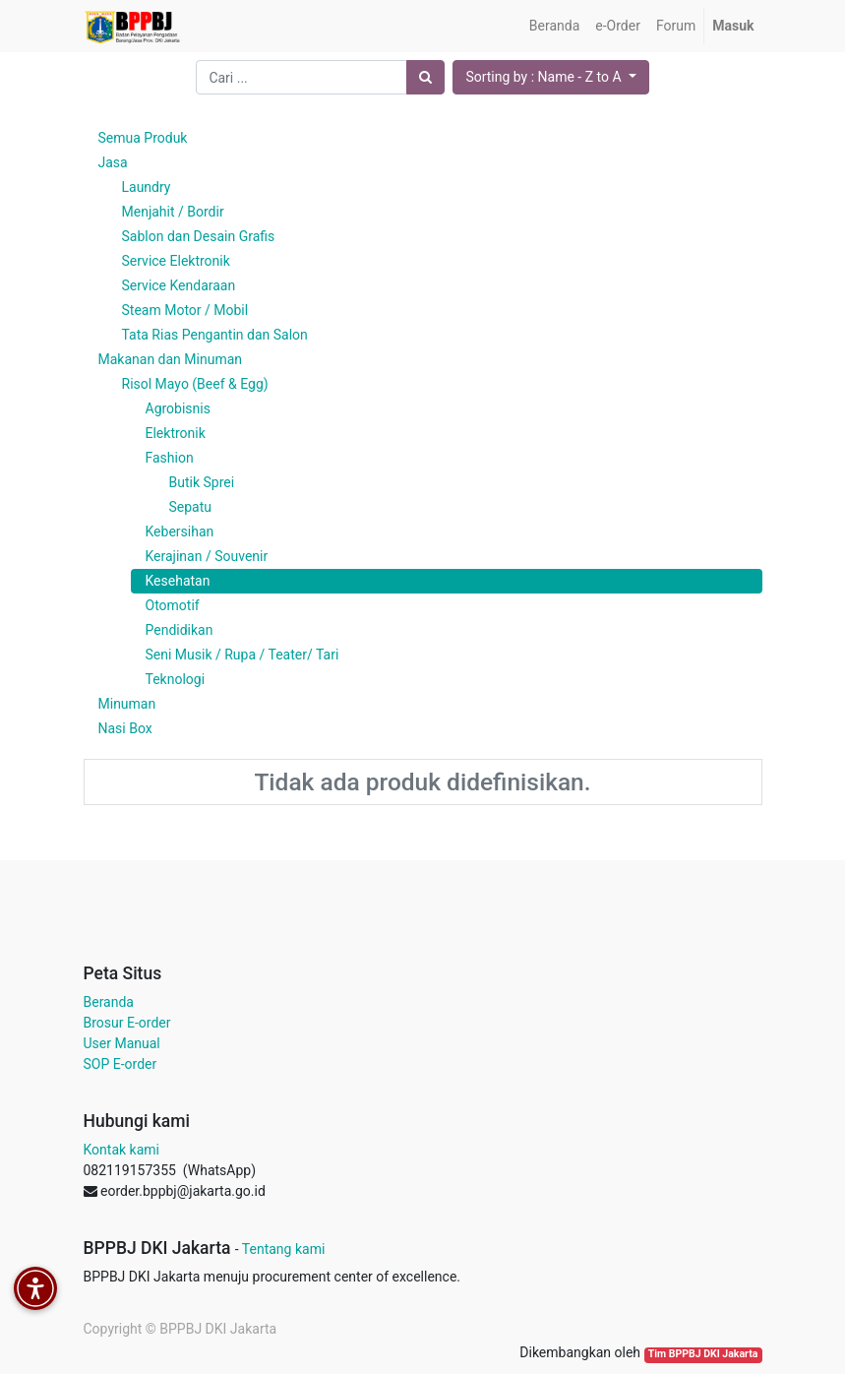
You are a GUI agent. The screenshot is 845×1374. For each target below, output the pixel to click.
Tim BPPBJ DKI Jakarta (703, 1353)
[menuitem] (554, 26)
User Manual (122, 1043)
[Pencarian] (425, 77)
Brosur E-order (127, 1022)
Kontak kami (121, 1149)
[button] (550, 77)
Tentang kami (284, 1249)
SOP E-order (120, 1064)
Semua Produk (143, 138)
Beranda (109, 1002)
